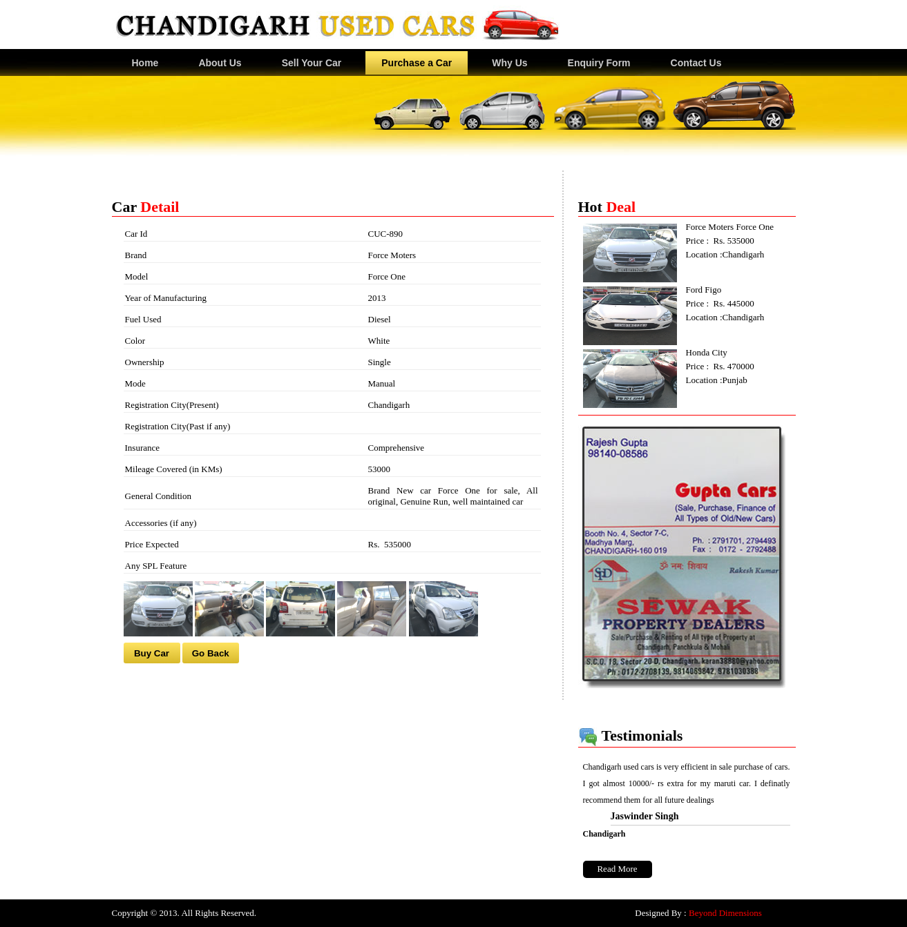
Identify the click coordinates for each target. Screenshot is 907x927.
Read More (617, 868)
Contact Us (696, 62)
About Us (219, 62)
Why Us (509, 62)
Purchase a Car (416, 62)
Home (145, 62)
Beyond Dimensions (725, 913)
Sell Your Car (312, 62)
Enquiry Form (599, 62)
